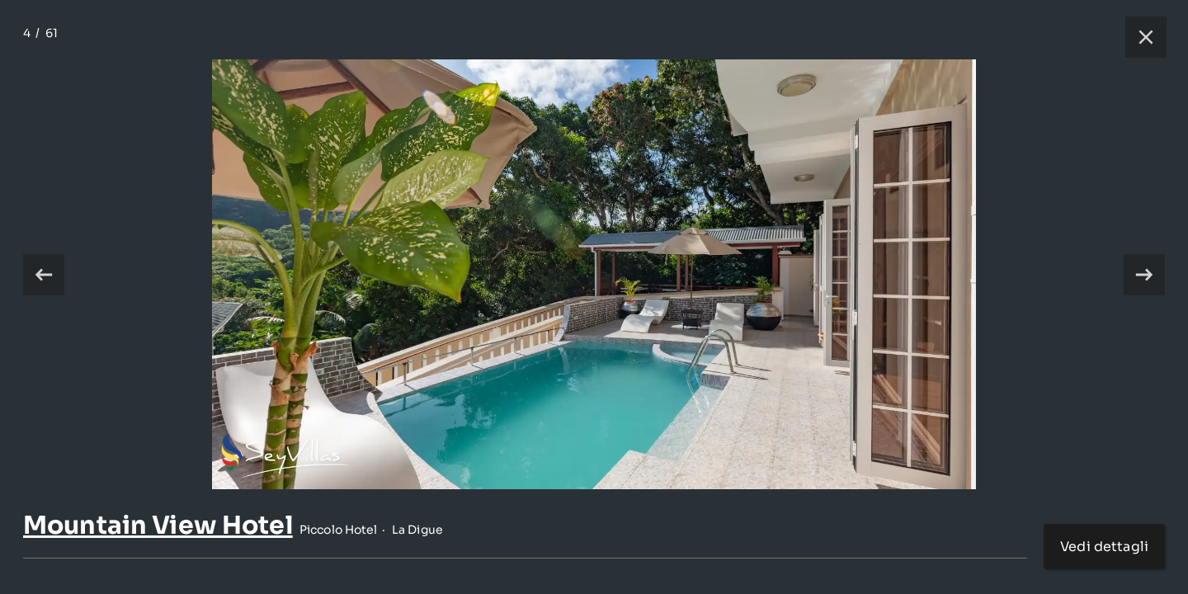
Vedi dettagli (1104, 546)
